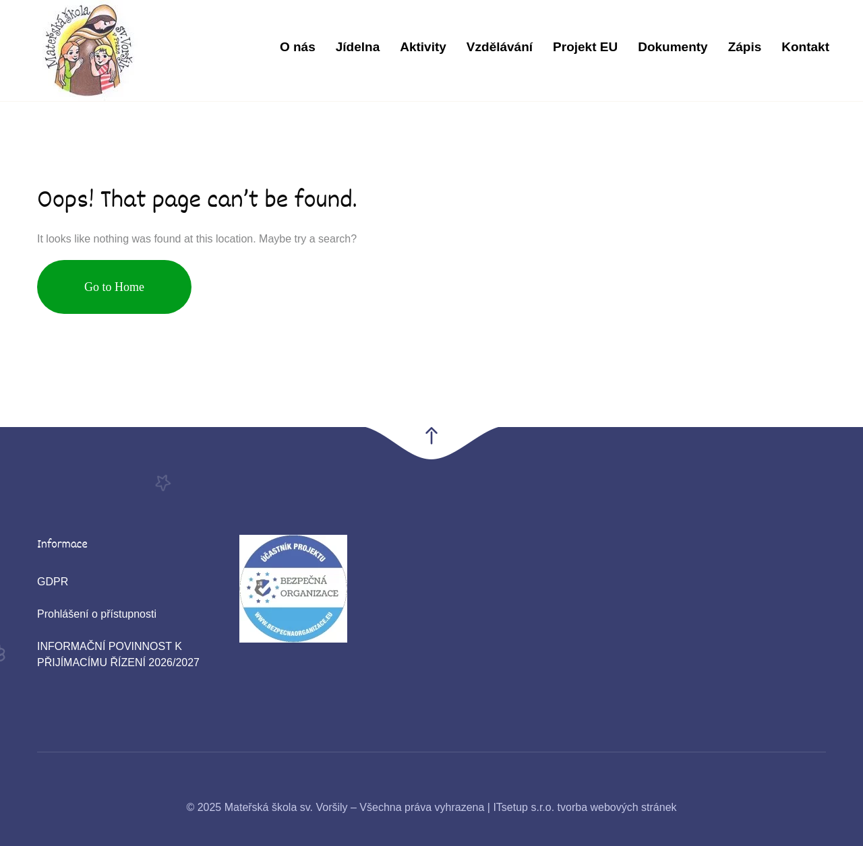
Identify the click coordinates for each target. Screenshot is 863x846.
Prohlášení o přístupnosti (96, 614)
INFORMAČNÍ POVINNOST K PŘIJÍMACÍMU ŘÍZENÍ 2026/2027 (118, 654)
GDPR (52, 581)
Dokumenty (672, 47)
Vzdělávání (500, 47)
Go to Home (114, 287)
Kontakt (805, 47)
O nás (298, 47)
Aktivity (423, 47)
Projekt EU (585, 47)
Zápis (745, 47)
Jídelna (358, 47)
